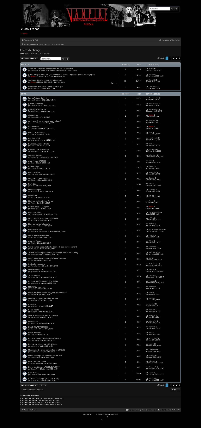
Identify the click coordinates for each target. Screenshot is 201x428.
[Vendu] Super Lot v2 (37, 98)
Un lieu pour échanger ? (38, 207)
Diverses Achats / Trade (38, 144)
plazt (32, 197)
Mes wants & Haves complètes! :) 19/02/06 (46, 350)
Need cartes (33, 127)
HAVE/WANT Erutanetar (38, 150)
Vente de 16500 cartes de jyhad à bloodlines (47, 293)
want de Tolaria (34, 241)
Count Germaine (36, 214)
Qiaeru (110, 417)
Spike (33, 117)
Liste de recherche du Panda (40, 201)
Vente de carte (34, 333)
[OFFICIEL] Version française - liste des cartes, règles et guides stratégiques (61, 74)
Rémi (32, 334)
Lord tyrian (34, 352)
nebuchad (34, 363)
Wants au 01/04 (34, 212)
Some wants (33, 310)
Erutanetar (34, 151)
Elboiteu (33, 180)
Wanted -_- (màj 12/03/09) (39, 178)
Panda (33, 203)
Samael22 (152, 80)
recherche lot (34, 138)
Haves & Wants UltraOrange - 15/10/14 (44, 338)
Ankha (33, 76)
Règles (62, 76)
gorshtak (34, 271)
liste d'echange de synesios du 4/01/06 (45, 356)
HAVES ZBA (33, 373)
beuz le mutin (35, 140)
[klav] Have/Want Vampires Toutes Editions (47, 258)
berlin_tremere (36, 254)
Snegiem (34, 70)
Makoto (151, 74)
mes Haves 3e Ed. (36, 270)
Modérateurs (35, 53)
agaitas (33, 300)
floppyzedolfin (153, 109)
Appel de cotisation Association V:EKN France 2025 (50, 69)
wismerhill (34, 317)
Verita (33, 294)
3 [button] (173, 58)
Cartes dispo (33, 167)
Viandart (34, 237)
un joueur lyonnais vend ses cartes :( (44, 121)
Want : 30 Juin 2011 (36, 132)
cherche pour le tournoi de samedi (43, 298)
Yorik (32, 186)
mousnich (34, 191)
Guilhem (34, 168)
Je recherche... (34, 275)
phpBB (94, 414)
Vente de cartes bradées (38, 235)
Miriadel (33, 289)
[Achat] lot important (37, 109)
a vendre (32, 304)
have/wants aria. (35, 230)
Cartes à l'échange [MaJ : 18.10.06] (43, 378)
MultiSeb (34, 380)
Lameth (33, 346)
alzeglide (34, 111)
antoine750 (34, 323)
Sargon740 (34, 369)
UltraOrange (35, 340)
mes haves (33, 321)
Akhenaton (34, 157)
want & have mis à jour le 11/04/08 (43, 316)
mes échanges (34, 190)
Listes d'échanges (31, 50)
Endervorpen (35, 128)
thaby (33, 163)
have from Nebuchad (37, 361)
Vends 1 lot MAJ (35, 155)
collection (32, 195)
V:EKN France (45, 53)
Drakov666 (34, 174)
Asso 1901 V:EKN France (68, 70)
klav (32, 260)
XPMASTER (35, 88)
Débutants (61, 82)
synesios (34, 283)
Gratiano (34, 277)
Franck (33, 375)
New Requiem (35, 100)
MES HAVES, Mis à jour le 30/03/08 (43, 218)
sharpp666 (34, 123)
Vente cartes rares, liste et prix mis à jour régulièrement (52, 247)
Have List (32, 184)
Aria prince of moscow (38, 231)
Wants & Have (34, 172)
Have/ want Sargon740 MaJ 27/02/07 (43, 367)
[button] (179, 58)
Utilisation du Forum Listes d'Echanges (45, 87)
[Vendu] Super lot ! (36, 104)
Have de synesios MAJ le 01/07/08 (43, 281)
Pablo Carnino (36, 266)
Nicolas (151, 68)
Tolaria (33, 243)
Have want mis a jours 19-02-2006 (43, 344)
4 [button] (176, 58)
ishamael (34, 306)
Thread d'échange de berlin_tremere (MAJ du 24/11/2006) (53, 253)
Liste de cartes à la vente (39, 224)
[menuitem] (35, 40)
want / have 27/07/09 (37, 161)
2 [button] (170, 58)
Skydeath (34, 329)
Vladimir (33, 226)
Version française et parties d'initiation (45, 80)
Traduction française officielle (97, 417)
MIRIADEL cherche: (36, 287)
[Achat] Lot (33, 115)
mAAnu (33, 209)
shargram (34, 312)
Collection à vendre (36, 264)
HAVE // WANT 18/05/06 (38, 327)
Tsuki (32, 134)
